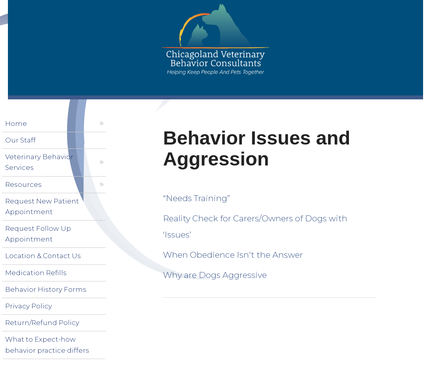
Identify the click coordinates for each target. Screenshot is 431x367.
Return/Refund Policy (42, 323)
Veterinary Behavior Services (39, 162)
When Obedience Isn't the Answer (233, 255)
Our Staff (20, 140)
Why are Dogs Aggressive (215, 275)
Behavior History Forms (45, 289)
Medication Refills (36, 273)
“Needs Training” (196, 198)
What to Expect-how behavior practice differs (47, 344)
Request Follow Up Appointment (38, 233)
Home (16, 123)
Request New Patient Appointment (42, 206)
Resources (23, 184)
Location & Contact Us (43, 256)
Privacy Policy (28, 306)
